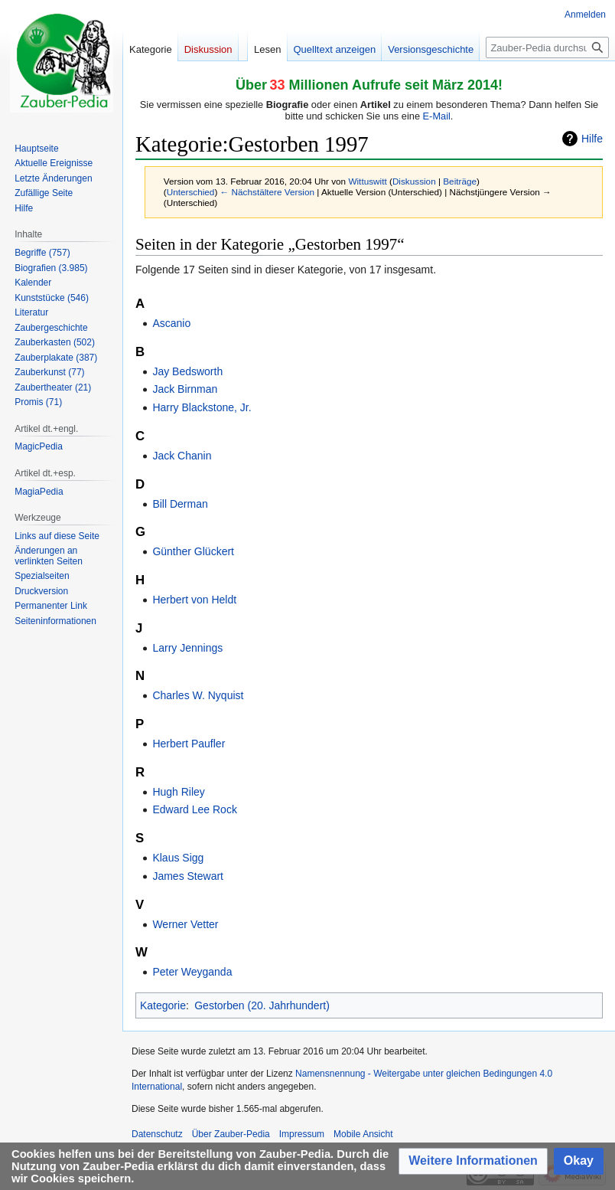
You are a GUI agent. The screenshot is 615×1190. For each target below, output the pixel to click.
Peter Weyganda (192, 972)
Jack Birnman (184, 389)
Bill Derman (179, 504)
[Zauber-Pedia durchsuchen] (547, 47)
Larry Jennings (187, 648)
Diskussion (414, 181)
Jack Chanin (181, 456)
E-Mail (437, 116)
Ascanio (171, 323)
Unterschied (191, 192)
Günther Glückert (193, 551)
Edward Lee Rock (194, 809)
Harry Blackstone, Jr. (201, 407)
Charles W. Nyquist (197, 695)
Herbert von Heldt (194, 599)
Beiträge (460, 181)
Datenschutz (157, 1134)
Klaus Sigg (177, 858)
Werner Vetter (185, 924)
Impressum (301, 1134)
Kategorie (163, 1005)
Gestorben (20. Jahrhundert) (262, 1005)
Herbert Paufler (188, 743)
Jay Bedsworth (187, 371)
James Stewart (187, 876)
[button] (473, 1161)
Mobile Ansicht (363, 1134)
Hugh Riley (178, 792)
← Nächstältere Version (267, 192)
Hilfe (592, 138)
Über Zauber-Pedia (231, 1134)
